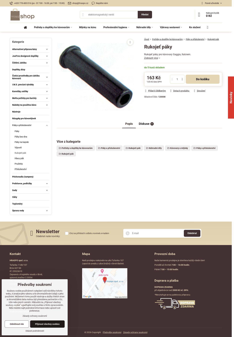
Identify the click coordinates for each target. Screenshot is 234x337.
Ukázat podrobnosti (34, 331)
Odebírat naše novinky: (48, 236)
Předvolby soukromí (112, 332)
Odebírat (192, 233)
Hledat (144, 14)
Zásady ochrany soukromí (135, 332)
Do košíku (202, 79)
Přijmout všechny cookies (47, 324)
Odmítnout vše (17, 324)
